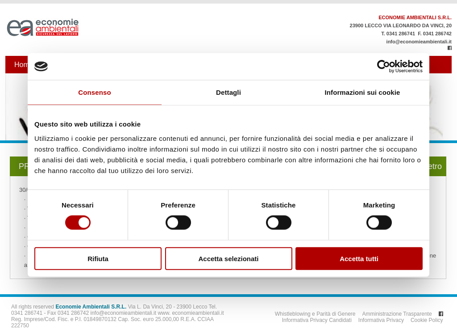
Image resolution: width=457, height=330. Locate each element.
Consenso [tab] (94, 92)
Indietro (428, 166)
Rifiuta (97, 258)
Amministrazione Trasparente (397, 314)
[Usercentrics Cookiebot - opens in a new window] (384, 66)
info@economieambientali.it (419, 41)
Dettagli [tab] (228, 92)
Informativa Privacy (381, 320)
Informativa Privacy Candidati (317, 320)
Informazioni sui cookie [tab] (362, 92)
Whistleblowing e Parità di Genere (315, 314)
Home (23, 64)
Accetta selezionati (228, 258)
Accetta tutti (359, 258)
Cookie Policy (427, 320)
